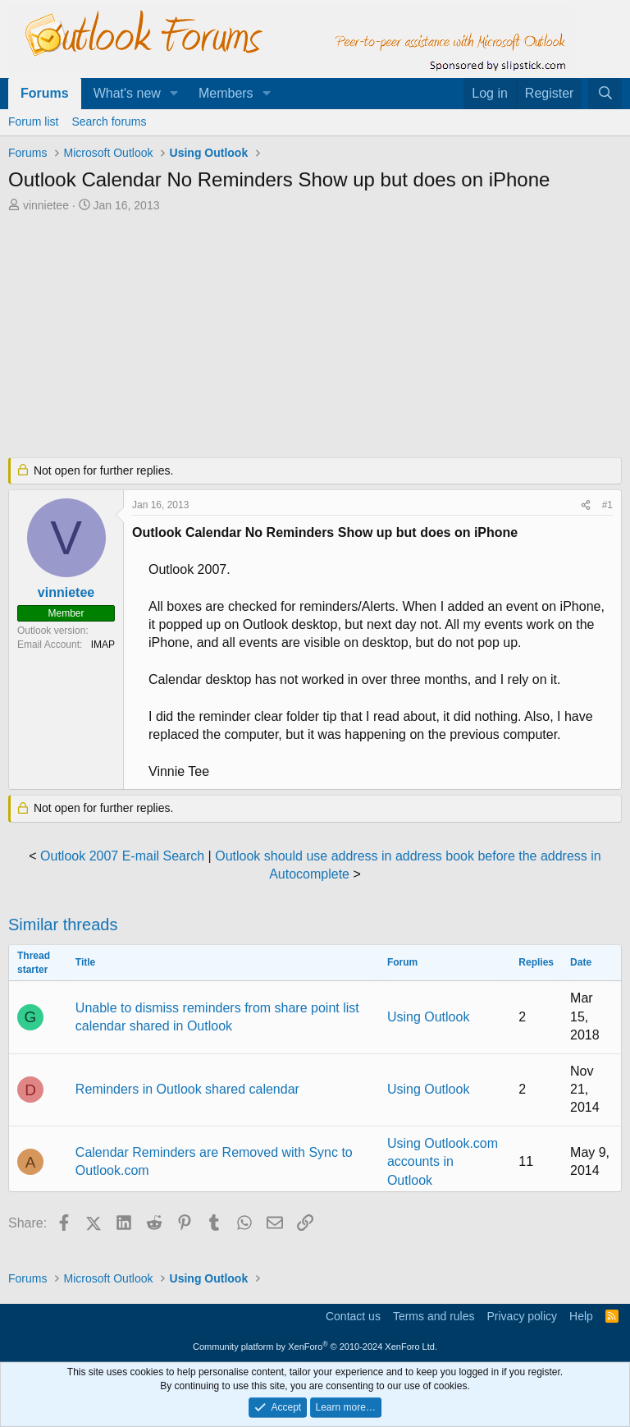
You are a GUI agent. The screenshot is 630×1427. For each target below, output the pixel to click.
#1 (607, 505)
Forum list (33, 121)
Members (226, 93)
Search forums (108, 121)
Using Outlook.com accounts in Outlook (442, 1161)
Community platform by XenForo (315, 1346)
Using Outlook (428, 1017)
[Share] (585, 505)
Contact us (353, 1316)
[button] (174, 93)
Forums (45, 93)
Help (581, 1316)
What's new (127, 93)
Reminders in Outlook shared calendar (187, 1089)
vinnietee (46, 205)
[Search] (605, 93)
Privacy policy (521, 1316)
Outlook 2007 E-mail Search (122, 856)
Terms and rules (434, 1316)
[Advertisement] (315, 337)
